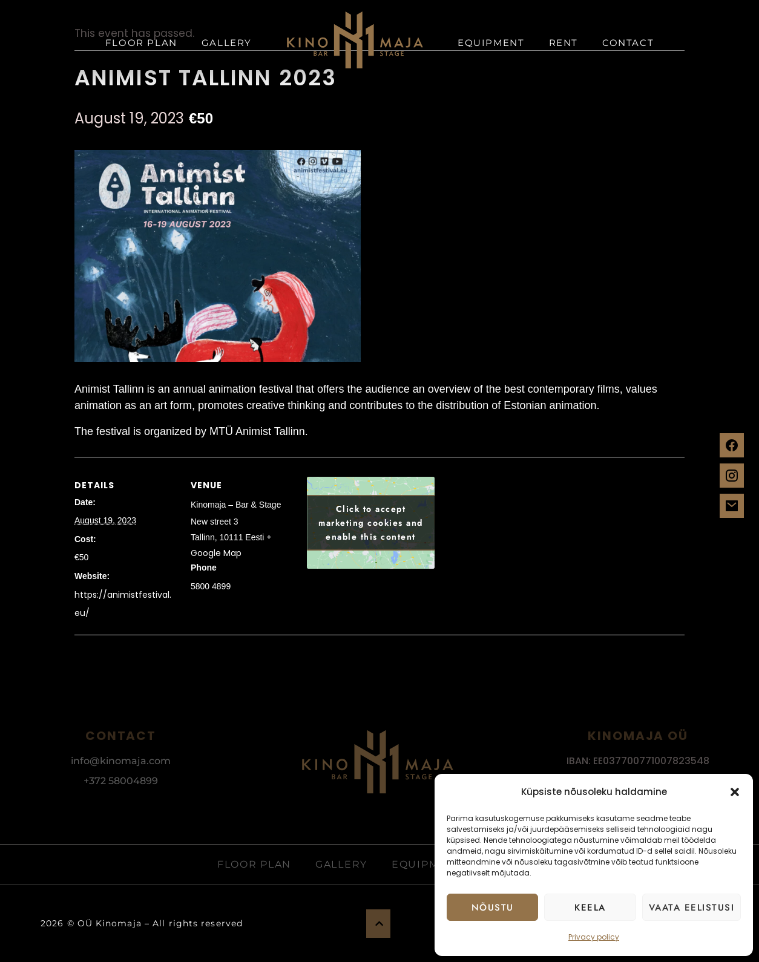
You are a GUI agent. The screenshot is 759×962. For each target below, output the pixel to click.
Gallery (227, 42)
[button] (735, 792)
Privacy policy (593, 937)
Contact (628, 42)
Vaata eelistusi (692, 907)
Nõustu (493, 907)
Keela (590, 907)
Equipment (491, 42)
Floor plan (141, 42)
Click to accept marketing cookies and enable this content (370, 523)
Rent (563, 42)
